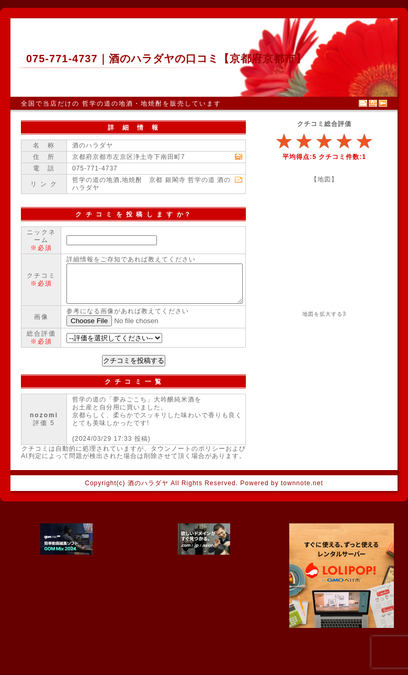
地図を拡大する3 (324, 314)
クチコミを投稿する (133, 400)
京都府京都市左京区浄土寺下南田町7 (128, 157)
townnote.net (302, 522)
